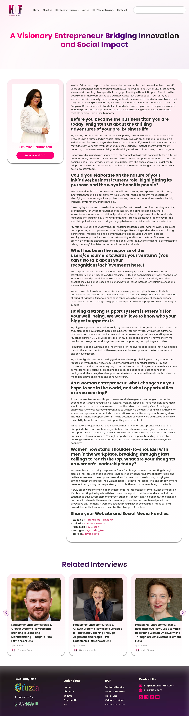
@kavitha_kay (95, 530)
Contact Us (123, 10)
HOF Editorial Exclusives (67, 10)
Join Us (85, 10)
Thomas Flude (24, 650)
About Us (47, 10)
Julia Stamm (147, 650)
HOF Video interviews (103, 10)
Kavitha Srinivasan (94, 523)
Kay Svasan (92, 527)
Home (36, 10)
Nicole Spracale (87, 650)
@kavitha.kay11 (90, 534)
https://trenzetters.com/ (98, 520)
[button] (35, 155)
